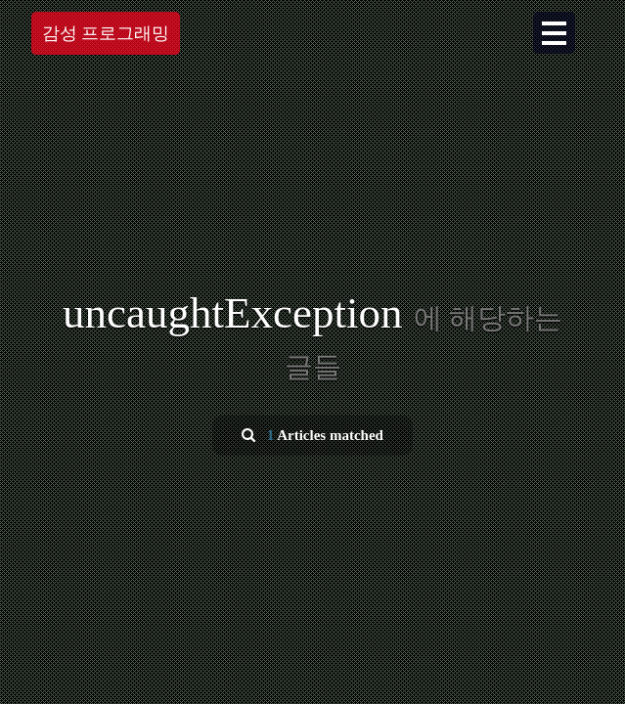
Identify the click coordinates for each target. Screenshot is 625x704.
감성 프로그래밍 (106, 33)
